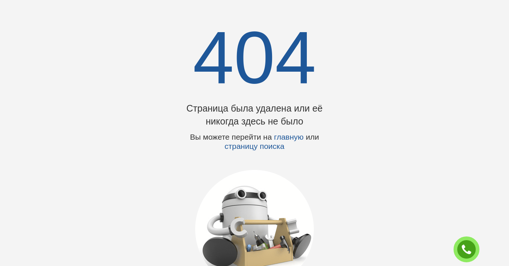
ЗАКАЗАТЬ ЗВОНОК (469, 250)
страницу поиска (255, 146)
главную (288, 137)
